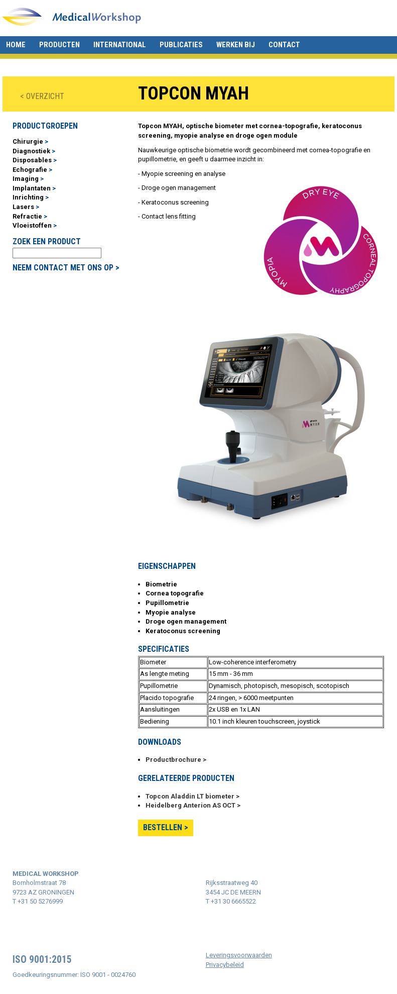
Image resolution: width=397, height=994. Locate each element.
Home (16, 44)
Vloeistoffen (32, 225)
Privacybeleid (225, 964)
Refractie (27, 216)
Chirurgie (28, 141)
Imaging (26, 178)
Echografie (30, 169)
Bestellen (162, 827)
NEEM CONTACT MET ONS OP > (66, 267)
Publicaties (181, 44)
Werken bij (235, 44)
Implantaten (32, 188)
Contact (284, 44)
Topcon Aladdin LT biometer (191, 796)
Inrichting (28, 197)
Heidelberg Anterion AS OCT (190, 805)
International (119, 44)
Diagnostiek (31, 151)
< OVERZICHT (42, 96)
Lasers (23, 207)
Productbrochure (173, 759)
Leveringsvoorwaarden (239, 955)
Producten (59, 44)
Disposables (32, 160)
